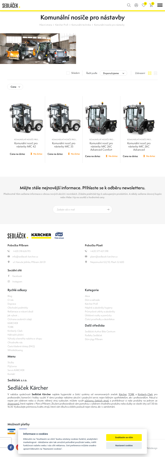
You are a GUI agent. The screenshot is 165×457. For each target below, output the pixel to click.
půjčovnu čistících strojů (97, 400)
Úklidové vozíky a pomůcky (98, 315)
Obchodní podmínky (18, 307)
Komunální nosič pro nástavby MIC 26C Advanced (139, 146)
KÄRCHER (13, 323)
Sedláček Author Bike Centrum (100, 331)
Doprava (12, 303)
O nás (11, 299)
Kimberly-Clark (15, 330)
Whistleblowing (15, 350)
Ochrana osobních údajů (20, 319)
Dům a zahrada (92, 299)
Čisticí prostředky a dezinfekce (100, 319)
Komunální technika (81, 24)
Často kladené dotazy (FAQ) (21, 346)
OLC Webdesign (149, 448)
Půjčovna (12, 366)
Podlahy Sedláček (93, 335)
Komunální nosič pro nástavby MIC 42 (26, 144)
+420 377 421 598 (96, 251)
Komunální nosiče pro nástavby (109, 24)
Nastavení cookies (124, 445)
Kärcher (123, 394)
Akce (87, 296)
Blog (10, 296)
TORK (11, 326)
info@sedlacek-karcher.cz (23, 256)
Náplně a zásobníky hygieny (98, 307)
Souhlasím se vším (124, 437)
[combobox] (113, 73)
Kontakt (11, 373)
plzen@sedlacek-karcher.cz (101, 256)
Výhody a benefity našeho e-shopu (25, 338)
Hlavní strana (45, 24)
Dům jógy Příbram (94, 339)
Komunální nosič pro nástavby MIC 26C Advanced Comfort (101, 146)
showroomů (13, 403)
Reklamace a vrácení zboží (20, 311)
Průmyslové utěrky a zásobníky (100, 311)
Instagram (15, 281)
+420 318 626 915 (19, 251)
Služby (11, 362)
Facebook (15, 276)
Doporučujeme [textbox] (111, 73)
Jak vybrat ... (13, 315)
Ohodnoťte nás (15, 342)
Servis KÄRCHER (16, 370)
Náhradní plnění (16, 334)
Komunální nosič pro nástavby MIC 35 (63, 144)
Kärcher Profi (61, 24)
